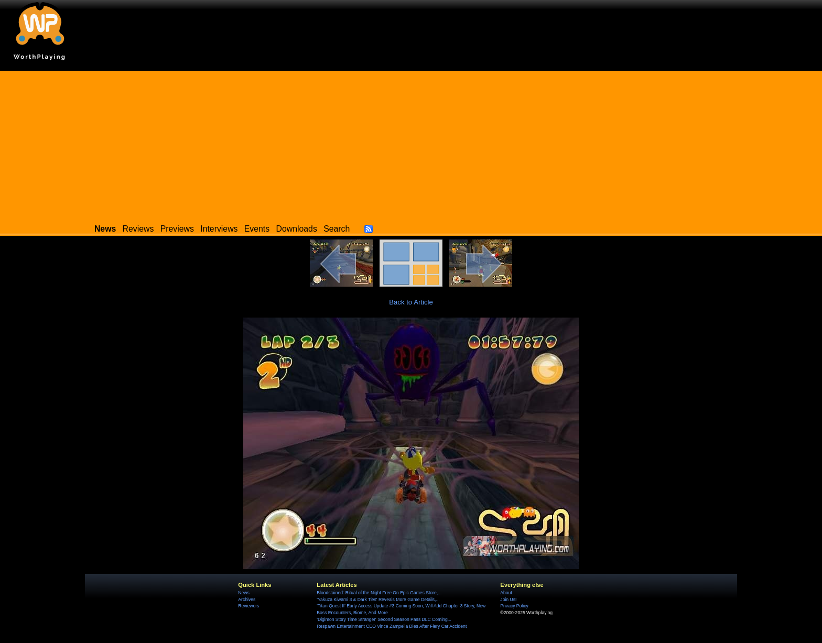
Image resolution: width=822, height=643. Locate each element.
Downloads (296, 228)
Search (336, 228)
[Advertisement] (411, 144)
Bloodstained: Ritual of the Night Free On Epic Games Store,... (379, 592)
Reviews (138, 228)
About (506, 592)
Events (256, 228)
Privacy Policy (514, 605)
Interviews (218, 228)
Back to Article (411, 302)
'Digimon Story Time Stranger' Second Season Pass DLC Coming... (384, 619)
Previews (177, 228)
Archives (246, 599)
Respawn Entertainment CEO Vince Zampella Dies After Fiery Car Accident (392, 626)
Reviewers (248, 605)
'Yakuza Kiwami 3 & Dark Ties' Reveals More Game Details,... (378, 599)
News (243, 592)
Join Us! (508, 599)
